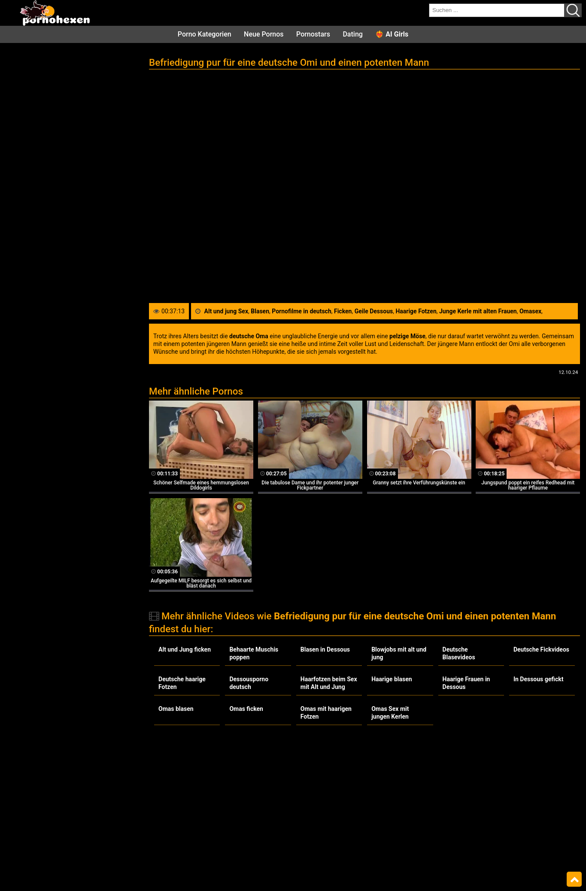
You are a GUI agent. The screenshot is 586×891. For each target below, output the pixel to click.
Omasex (530, 311)
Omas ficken (246, 708)
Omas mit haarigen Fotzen (326, 712)
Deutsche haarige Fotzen (182, 683)
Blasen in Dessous (325, 649)
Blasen (260, 311)
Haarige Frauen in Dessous (466, 683)
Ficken (343, 311)
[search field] (497, 10)
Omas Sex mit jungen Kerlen (390, 712)
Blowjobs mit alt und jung (398, 653)
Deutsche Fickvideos (541, 649)
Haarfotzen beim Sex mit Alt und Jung (329, 683)
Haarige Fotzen (415, 311)
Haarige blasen (391, 679)
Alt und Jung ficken (184, 649)
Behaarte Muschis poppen (253, 653)
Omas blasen (176, 708)
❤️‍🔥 (391, 34)
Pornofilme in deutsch (301, 311)
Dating (352, 34)
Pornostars (313, 34)
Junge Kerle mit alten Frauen (478, 311)
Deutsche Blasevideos (459, 653)
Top (574, 879)
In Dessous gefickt (538, 679)
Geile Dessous (374, 311)
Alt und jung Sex (226, 311)
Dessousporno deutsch (248, 683)
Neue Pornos (263, 34)
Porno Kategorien (204, 34)
